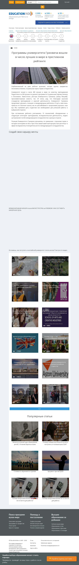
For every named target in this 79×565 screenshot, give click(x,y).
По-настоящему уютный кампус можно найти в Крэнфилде (54, 261)
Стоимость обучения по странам (25, 471)
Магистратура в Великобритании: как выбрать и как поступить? (24, 338)
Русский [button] (67, 2)
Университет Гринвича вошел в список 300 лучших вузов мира (24, 363)
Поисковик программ (15, 521)
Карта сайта (33, 548)
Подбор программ (35, 521)
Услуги (45, 28)
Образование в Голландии (59, 530)
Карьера (40, 28)
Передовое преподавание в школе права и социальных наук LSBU (24, 312)
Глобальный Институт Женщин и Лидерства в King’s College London (24, 389)
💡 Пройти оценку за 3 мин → (61, 559)
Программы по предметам (16, 523)
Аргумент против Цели (55, 471)
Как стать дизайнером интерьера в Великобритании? (24, 261)
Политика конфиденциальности (50, 545)
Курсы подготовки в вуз (31, 28)
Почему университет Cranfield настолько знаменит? (24, 286)
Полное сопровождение (37, 528)
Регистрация (20, 2)
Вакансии (33, 545)
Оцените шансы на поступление (52, 22)
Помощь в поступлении (36, 515)
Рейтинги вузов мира (57, 524)
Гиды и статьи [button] (51, 28)
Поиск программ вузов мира (17, 515)
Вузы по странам (14, 528)
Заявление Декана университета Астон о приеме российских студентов (55, 364)
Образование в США (57, 526)
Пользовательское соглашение (50, 540)
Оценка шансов (66, 28)
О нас (31, 540)
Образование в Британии (58, 528)
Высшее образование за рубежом (58, 517)
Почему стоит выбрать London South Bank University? (54, 286)
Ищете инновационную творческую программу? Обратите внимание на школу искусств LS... (54, 313)
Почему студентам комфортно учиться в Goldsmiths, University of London (54, 338)
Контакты (33, 543)
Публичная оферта (46, 543)
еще (39, 409)
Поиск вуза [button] (11, 28)
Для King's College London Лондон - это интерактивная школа (54, 389)
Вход (11, 2)
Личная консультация (36, 523)
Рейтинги (58, 28)
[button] (32, 2)
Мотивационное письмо (37, 525)
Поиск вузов (12, 525)
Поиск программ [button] (19, 28)
